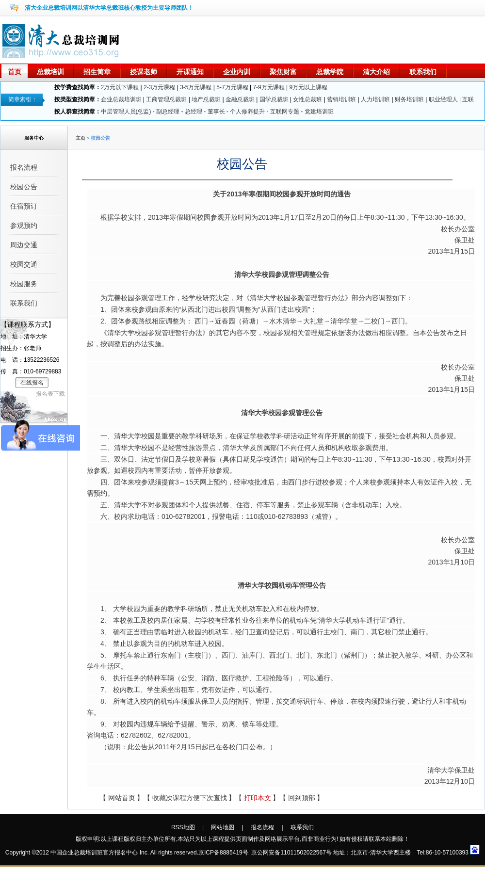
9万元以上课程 (309, 87)
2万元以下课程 (120, 87)
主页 (80, 138)
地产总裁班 (206, 99)
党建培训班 (319, 111)
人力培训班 (375, 99)
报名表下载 (50, 393)
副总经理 (167, 111)
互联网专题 (284, 111)
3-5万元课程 (195, 87)
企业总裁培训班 (121, 99)
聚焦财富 (283, 72)
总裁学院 (329, 72)
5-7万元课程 (232, 87)
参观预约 (23, 225)
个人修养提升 (247, 111)
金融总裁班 (240, 99)
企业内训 (236, 72)
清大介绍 (376, 72)
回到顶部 (301, 798)
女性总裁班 (307, 99)
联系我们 (422, 72)
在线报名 (32, 382)
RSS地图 (183, 827)
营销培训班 (341, 99)
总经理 (193, 111)
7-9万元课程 (268, 87)
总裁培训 (50, 72)
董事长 (216, 111)
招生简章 (97, 72)
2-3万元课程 (159, 87)
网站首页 (121, 798)
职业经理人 (443, 99)
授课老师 (143, 72)
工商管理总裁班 (166, 99)
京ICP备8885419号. (224, 852)
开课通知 (190, 72)
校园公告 (23, 187)
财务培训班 (409, 99)
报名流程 (23, 167)
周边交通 (23, 245)
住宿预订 (23, 206)
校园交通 (23, 264)
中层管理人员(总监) (126, 111)
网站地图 (222, 827)
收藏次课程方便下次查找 (189, 798)
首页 (14, 72)
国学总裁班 (274, 99)
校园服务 (23, 284)
